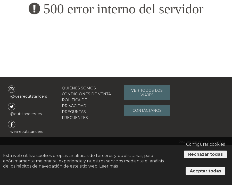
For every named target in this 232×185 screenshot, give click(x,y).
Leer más (108, 166)
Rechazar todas (205, 154)
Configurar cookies (205, 144)
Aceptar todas (205, 171)
